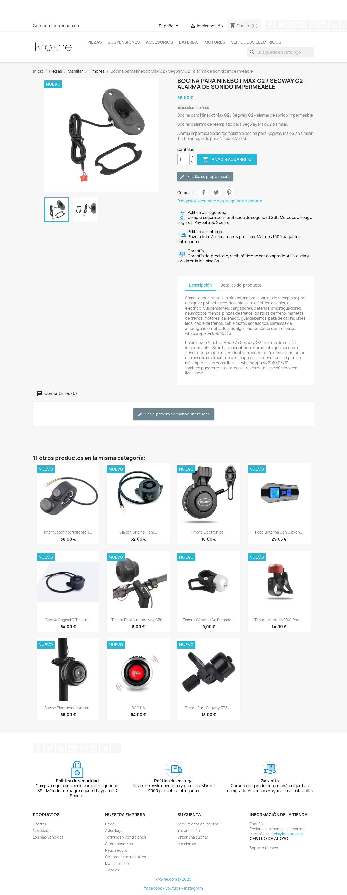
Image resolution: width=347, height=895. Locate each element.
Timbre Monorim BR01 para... (278, 619)
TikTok (116, 748)
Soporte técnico (264, 847)
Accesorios (159, 42)
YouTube (300, 25)
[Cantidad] (183, 159)
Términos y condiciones (125, 837)
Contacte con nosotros (56, 25)
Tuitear (216, 192)
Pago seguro (116, 850)
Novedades (43, 830)
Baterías (189, 42)
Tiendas (112, 870)
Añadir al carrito (227, 159)
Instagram (323, 25)
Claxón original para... (138, 532)
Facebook (270, 25)
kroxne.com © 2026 (173, 879)
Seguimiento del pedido (197, 824)
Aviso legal (114, 830)
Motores (215, 42)
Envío (110, 824)
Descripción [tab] (200, 285)
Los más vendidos (48, 837)
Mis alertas (186, 843)
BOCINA (138, 707)
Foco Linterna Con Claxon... (279, 532)
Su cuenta (189, 814)
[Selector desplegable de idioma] (169, 26)
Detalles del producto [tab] (241, 285)
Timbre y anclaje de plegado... (208, 619)
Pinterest (311, 25)
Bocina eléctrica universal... (68, 707)
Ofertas (39, 824)
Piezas (94, 42)
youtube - (174, 888)
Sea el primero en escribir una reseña (173, 414)
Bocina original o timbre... (67, 619)
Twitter (281, 25)
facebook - (154, 888)
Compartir (203, 192)
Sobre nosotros (119, 843)
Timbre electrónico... (209, 532)
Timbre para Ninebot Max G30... (138, 619)
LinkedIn (334, 25)
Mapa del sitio (117, 863)
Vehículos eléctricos (256, 42)
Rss (290, 25)
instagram (193, 888)
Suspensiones (124, 42)
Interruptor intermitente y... (68, 532)
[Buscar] (280, 52)
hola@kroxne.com (287, 833)
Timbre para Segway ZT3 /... (209, 707)
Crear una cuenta (192, 837)
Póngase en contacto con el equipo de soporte (219, 201)
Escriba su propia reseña (205, 176)
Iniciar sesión (188, 830)
